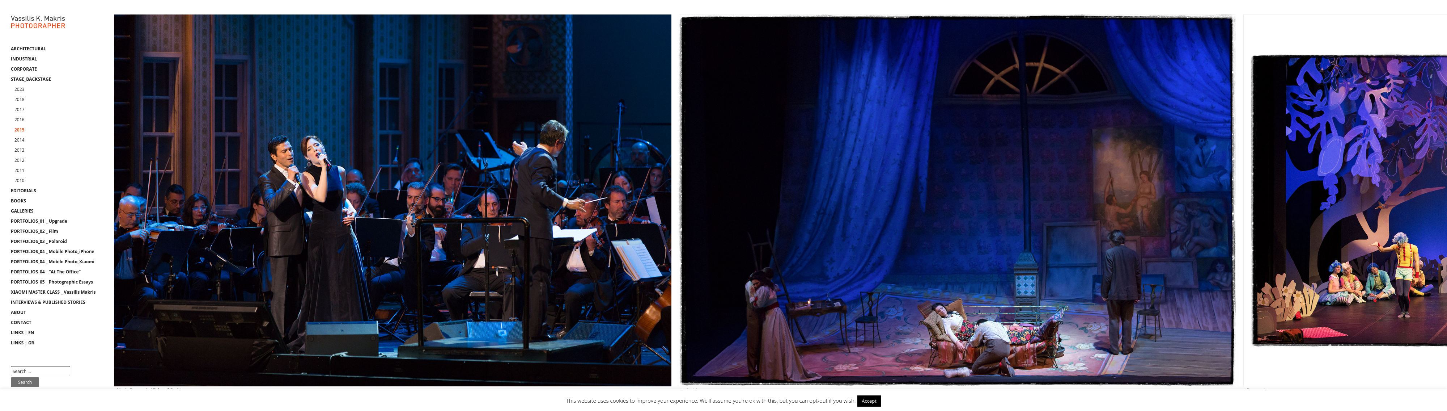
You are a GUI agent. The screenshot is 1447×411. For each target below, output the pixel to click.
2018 (19, 99)
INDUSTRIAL (24, 59)
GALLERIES (22, 211)
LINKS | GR (22, 343)
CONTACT (21, 322)
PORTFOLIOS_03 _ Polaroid (39, 241)
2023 (19, 89)
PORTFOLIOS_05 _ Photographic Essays (52, 282)
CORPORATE (24, 69)
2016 (19, 120)
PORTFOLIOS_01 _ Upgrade (39, 221)
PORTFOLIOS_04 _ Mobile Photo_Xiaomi (52, 262)
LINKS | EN (22, 333)
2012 (19, 160)
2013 (19, 150)
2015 (19, 130)
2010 (19, 180)
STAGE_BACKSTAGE (31, 79)
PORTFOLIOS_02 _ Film (34, 231)
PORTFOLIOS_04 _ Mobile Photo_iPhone (52, 251)
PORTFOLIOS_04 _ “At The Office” (46, 272)
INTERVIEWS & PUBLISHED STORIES (48, 302)
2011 (19, 170)
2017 (19, 109)
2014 (19, 140)
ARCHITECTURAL (28, 49)
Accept (869, 401)
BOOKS (18, 201)
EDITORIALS (23, 191)
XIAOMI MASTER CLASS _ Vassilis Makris (53, 292)
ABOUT (18, 312)
